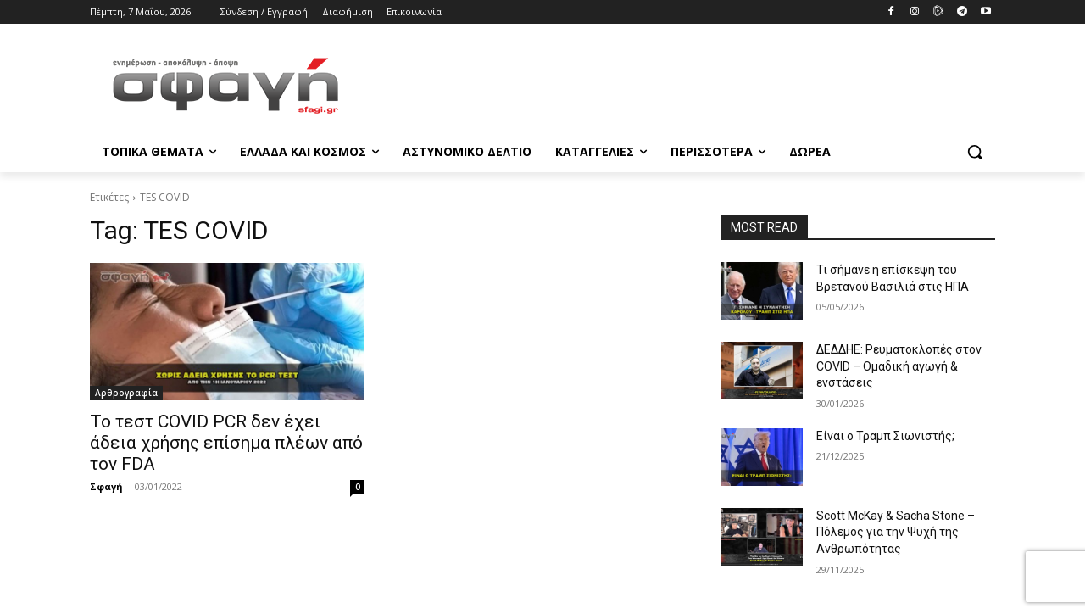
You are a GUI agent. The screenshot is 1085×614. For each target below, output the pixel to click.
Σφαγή (106, 486)
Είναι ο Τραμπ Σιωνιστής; (885, 436)
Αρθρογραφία (126, 393)
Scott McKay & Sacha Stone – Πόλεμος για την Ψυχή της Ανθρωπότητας (895, 532)
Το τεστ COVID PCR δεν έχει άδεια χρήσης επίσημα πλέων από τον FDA (226, 442)
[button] (974, 151)
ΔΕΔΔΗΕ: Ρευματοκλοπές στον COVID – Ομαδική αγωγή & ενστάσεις (899, 366)
